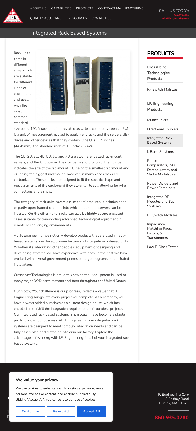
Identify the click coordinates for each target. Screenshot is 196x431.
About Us (38, 8)
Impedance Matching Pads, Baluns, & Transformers (159, 231)
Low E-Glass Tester (162, 247)
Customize (30, 411)
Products (84, 8)
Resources (77, 18)
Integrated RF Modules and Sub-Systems (161, 201)
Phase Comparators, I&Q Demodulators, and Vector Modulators (162, 167)
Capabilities (61, 8)
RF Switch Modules (162, 215)
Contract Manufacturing (121, 8)
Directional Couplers (162, 129)
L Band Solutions (160, 151)
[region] (61, 397)
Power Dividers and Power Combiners (162, 185)
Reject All (61, 411)
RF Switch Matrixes (162, 89)
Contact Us (101, 18)
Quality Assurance (46, 18)
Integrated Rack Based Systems (159, 140)
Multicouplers (157, 120)
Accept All (91, 411)
